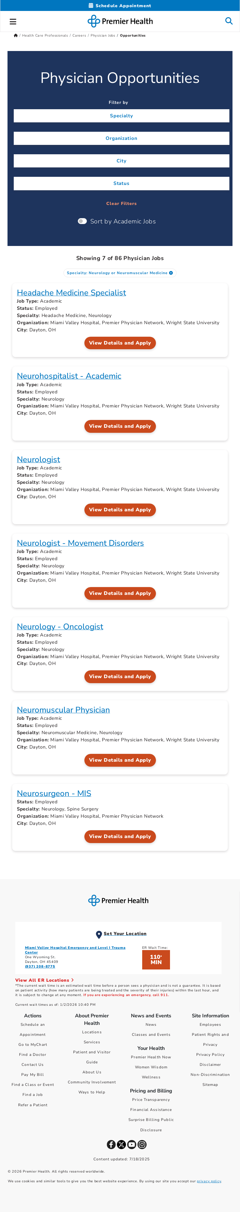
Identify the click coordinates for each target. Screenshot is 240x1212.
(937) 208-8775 (40, 966)
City (122, 160)
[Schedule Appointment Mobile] (120, 6)
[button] (13, 20)
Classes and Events (151, 1034)
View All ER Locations (44, 980)
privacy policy (209, 1181)
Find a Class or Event (33, 1084)
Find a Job (32, 1094)
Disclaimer (210, 1064)
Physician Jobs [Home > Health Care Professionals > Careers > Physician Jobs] (103, 35)
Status (121, 183)
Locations (92, 1032)
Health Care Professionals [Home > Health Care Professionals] (45, 35)
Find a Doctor (32, 1054)
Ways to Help (91, 1092)
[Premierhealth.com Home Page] (16, 35)
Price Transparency (151, 1099)
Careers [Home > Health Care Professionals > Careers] (79, 35)
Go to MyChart (32, 1044)
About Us (92, 1072)
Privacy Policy (210, 1054)
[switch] (82, 221)
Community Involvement (92, 1082)
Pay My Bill (32, 1074)
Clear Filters (121, 204)
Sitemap (210, 1084)
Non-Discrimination (210, 1074)
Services (92, 1042)
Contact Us (33, 1064)
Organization (122, 138)
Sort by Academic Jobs (123, 221)
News (151, 1024)
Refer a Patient (33, 1104)
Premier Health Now (151, 1057)
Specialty (121, 115)
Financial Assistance (151, 1109)
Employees (210, 1024)
